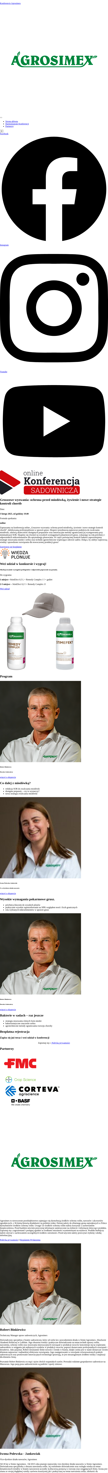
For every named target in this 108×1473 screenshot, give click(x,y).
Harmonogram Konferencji (17, 124)
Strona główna (11, 121)
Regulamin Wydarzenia (30, 1240)
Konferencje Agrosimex (10, 3)
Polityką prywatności (60, 1043)
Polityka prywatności (9, 1240)
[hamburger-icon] (1, 117)
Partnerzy (9, 126)
